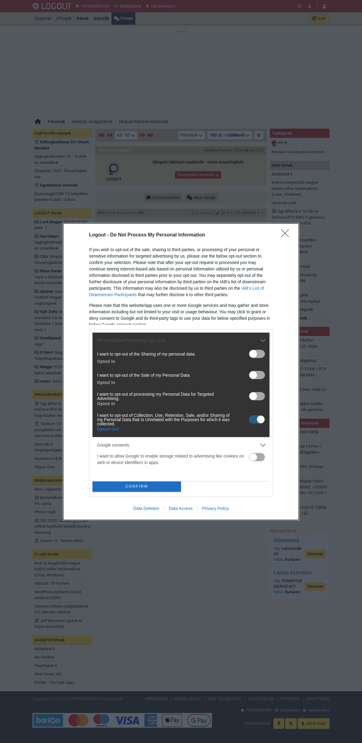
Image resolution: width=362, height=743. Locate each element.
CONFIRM (136, 486)
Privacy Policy (215, 508)
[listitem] (181, 340)
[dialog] (181, 371)
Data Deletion (146, 508)
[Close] (287, 235)
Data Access (181, 508)
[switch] (257, 354)
